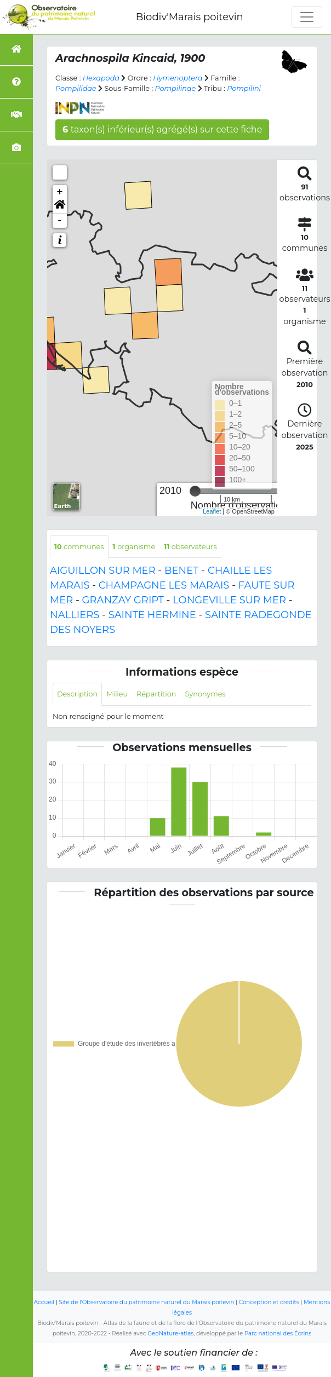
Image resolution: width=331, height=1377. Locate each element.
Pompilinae (175, 88)
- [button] (60, 220)
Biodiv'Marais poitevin (189, 17)
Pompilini (244, 88)
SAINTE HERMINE (152, 615)
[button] (60, 206)
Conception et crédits (269, 1302)
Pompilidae (75, 88)
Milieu (117, 694)
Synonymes (205, 694)
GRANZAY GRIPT (123, 600)
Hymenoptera (177, 78)
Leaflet (212, 511)
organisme (134, 547)
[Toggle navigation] (307, 17)
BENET (181, 570)
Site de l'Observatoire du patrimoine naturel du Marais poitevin (146, 1302)
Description (77, 694)
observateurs (190, 547)
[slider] (195, 491)
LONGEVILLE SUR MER (229, 600)
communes (79, 547)
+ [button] (60, 192)
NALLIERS (74, 615)
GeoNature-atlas (170, 1333)
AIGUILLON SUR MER (103, 570)
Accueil (44, 1302)
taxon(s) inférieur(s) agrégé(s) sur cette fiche (162, 129)
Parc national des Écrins (277, 1333)
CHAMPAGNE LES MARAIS (164, 585)
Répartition (156, 694)
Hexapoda (101, 78)
